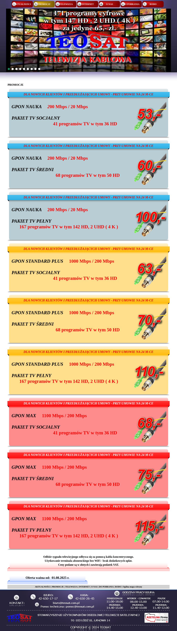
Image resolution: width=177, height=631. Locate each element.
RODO (118, 587)
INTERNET (84, 587)
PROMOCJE (58, 587)
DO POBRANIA (106, 587)
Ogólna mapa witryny (132, 587)
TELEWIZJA (71, 587)
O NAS (94, 587)
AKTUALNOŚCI (42, 587)
